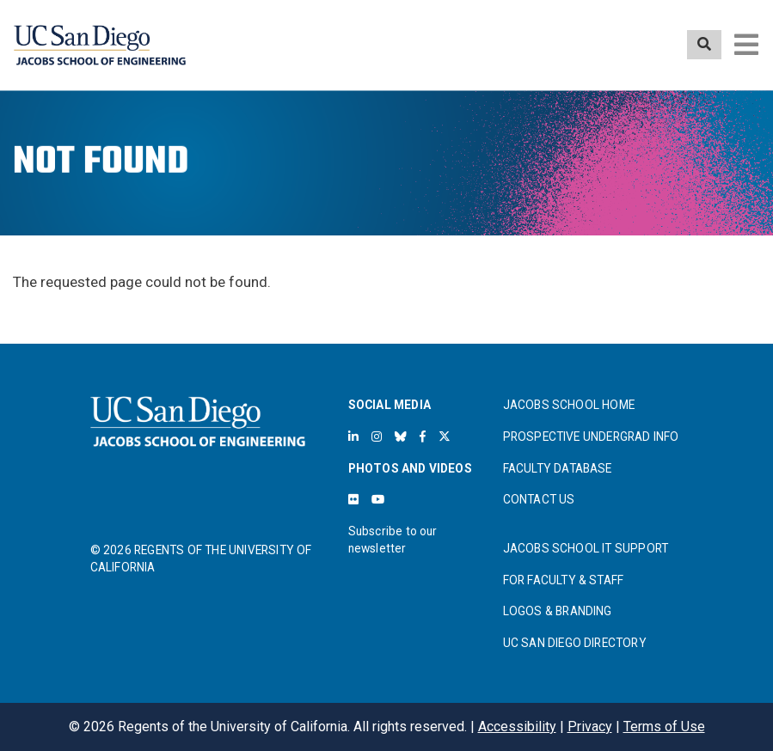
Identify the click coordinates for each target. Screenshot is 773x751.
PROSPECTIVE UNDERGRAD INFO (591, 436)
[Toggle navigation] (746, 44)
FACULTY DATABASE (557, 468)
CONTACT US (539, 499)
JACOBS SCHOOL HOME (569, 405)
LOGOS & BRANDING (557, 611)
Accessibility (517, 726)
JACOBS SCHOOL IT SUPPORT (586, 548)
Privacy (589, 726)
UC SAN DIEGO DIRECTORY (575, 643)
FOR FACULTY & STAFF (563, 580)
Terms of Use (664, 726)
